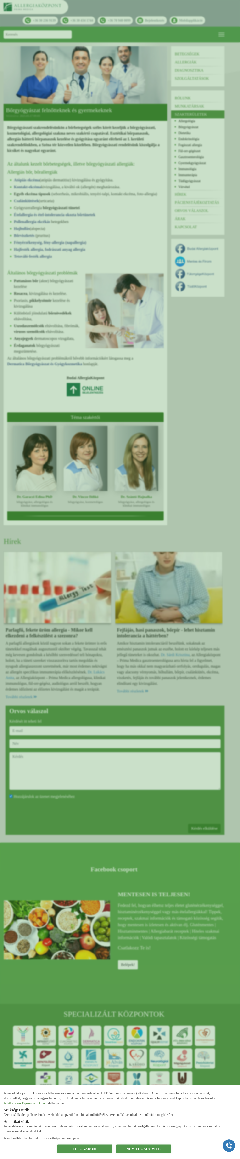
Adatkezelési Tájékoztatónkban (25, 1103)
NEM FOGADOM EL (143, 1149)
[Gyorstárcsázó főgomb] (229, 1145)
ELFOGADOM (85, 1149)
